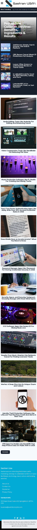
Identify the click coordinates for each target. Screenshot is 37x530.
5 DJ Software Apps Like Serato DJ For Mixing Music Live (18, 327)
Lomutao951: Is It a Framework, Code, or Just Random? (23, 85)
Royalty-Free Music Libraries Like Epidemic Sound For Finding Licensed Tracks (18, 356)
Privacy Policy (7, 492)
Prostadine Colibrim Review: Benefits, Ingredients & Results (17, 30)
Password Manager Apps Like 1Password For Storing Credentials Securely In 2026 (18, 269)
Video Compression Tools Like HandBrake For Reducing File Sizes (18, 151)
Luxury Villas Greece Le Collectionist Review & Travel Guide (22, 66)
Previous (5, 452)
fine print (6, 524)
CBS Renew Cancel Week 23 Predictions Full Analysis (24, 55)
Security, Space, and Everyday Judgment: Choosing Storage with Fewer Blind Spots (18, 298)
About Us (5, 484)
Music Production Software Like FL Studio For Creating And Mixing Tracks (18, 180)
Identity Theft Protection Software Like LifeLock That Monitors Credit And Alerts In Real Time (18, 415)
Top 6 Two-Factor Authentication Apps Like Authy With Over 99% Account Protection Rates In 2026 (18, 210)
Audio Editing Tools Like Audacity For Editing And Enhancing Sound (18, 122)
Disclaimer (6, 489)
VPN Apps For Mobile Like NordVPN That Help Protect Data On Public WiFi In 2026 (18, 444)
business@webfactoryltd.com (11, 507)
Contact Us (6, 486)
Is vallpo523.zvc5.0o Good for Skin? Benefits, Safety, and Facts (23, 75)
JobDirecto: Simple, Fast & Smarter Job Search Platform (23, 46)
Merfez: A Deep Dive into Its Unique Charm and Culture (18, 385)
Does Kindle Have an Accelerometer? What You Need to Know (18, 240)
